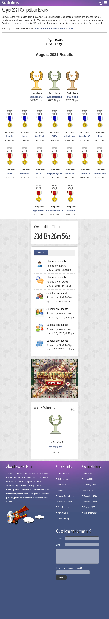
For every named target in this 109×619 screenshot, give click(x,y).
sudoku (41, 490)
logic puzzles (21, 485)
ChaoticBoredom (54, 210)
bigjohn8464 (39, 210)
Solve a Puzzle (63, 473)
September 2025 (90, 513)
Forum (41, 253)
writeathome (54, 97)
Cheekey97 (84, 136)
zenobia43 (36, 97)
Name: (59, 539)
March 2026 (88, 479)
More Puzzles (63, 507)
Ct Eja (55, 136)
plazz (99, 136)
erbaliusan (69, 136)
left (71, 409)
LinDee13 (70, 210)
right (74, 409)
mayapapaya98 (54, 173)
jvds (24, 136)
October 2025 (89, 507)
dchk (9, 173)
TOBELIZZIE (85, 173)
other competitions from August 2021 (53, 28)
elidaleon (24, 173)
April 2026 (87, 473)
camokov (69, 173)
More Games (62, 513)
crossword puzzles (14, 494)
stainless (72, 97)
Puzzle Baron (16, 473)
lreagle (9, 136)
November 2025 (90, 502)
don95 (39, 173)
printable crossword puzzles (27, 498)
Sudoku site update (57, 293)
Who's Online (63, 485)
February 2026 (89, 485)
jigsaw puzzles (33, 482)
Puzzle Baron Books (65, 496)
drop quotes (35, 485)
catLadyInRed (60, 447)
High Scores (62, 479)
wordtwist (25, 490)
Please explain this (56, 261)
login (100, 3)
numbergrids (12, 490)
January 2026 (89, 490)
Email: (58, 545)
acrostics (10, 485)
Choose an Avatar (64, 502)
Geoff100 (39, 136)
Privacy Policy (63, 518)
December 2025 (90, 496)
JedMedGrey (99, 173)
